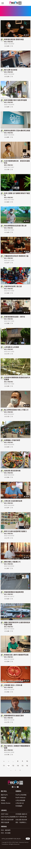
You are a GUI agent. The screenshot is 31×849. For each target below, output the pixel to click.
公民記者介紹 (20, 803)
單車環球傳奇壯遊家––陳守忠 (14, 317)
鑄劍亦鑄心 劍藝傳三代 (12, 562)
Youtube (18, 787)
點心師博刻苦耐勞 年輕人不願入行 (16, 410)
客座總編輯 (19, 806)
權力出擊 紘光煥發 (10, 70)
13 (13, 766)
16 (27, 766)
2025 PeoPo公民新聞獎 (8, 817)
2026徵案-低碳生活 (21, 814)
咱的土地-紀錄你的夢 (7, 819)
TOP (28, 838)
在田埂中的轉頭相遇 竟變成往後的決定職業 (17, 378)
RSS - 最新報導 (5, 830)
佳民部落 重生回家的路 (12, 470)
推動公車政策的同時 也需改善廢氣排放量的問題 (17, 623)
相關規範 (3, 797)
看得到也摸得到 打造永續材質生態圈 (17, 130)
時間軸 (3, 800)
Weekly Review (5, 803)
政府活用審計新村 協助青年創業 (15, 100)
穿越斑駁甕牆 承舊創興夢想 (14, 592)
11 (4, 766)
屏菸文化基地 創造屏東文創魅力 (15, 531)
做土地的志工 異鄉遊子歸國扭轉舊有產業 (17, 747)
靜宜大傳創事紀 (8, 41)
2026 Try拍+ (5, 814)
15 (22, 766)
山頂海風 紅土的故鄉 (11, 347)
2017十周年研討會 (21, 817)
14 (18, 766)
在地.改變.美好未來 (21, 819)
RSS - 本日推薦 (5, 833)
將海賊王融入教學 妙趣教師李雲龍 (16, 655)
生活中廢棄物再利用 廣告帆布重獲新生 (17, 162)
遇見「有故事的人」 (22, 822)
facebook (13, 787)
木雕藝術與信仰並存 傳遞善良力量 (16, 256)
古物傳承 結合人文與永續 (13, 685)
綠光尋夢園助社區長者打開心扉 (15, 225)
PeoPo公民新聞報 (21, 795)
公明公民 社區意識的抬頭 (13, 501)
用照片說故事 (5, 822)
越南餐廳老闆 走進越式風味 (14, 715)
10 (27, 761)
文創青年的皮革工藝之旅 (13, 286)
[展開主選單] (2, 3)
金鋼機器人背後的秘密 (12, 440)
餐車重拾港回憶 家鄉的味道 (14, 39)
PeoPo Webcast (20, 797)
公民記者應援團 (20, 800)
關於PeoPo (4, 795)
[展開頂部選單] (28, 3)
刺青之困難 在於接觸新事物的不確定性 (17, 194)
